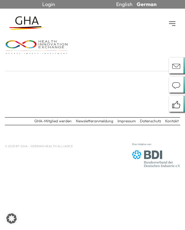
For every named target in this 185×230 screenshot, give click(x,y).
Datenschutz (150, 121)
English (124, 4)
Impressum (126, 121)
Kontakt (172, 121)
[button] (11, 218)
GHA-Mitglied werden (53, 121)
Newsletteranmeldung (94, 121)
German (147, 4)
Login (48, 4)
